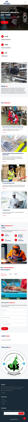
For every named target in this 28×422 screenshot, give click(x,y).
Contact (3, 404)
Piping (10, 274)
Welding (15, 274)
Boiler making (3, 274)
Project (3, 402)
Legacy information (14, 419)
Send (5, 328)
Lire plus (4, 132)
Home (3, 399)
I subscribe (21, 413)
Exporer (4, 23)
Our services (4, 400)
